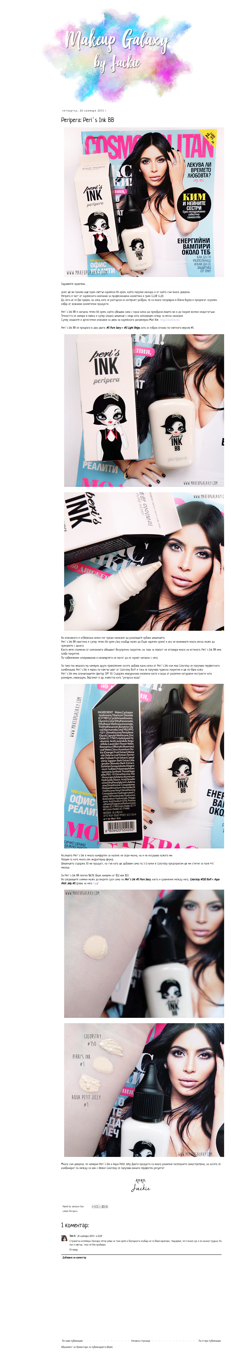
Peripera (73, 1211)
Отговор (73, 1249)
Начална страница (140, 1341)
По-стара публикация (210, 1341)
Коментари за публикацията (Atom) (95, 1347)
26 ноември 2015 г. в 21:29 (89, 1236)
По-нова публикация (72, 1341)
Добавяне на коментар (74, 1257)
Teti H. (72, 1236)
